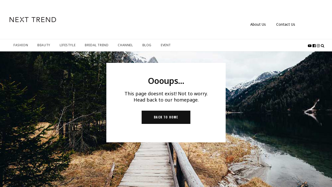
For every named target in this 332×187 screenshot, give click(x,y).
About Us (258, 24)
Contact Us (285, 24)
